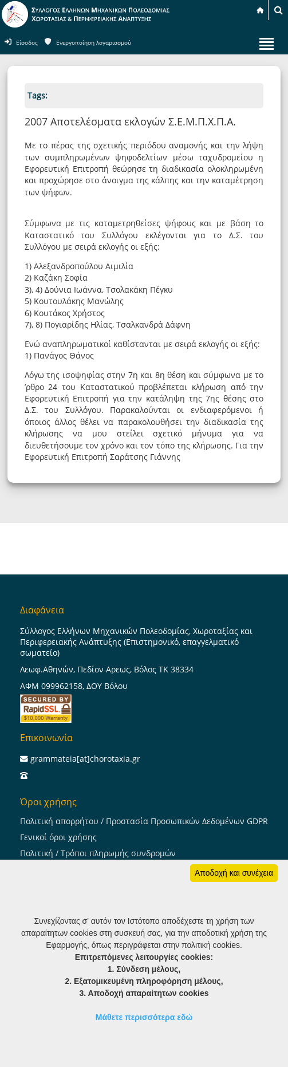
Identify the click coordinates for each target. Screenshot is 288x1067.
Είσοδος (27, 42)
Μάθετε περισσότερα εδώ (144, 1017)
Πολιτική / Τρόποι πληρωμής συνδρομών (98, 853)
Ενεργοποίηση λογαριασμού (93, 42)
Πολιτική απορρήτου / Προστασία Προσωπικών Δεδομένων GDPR (144, 821)
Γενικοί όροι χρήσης (58, 837)
